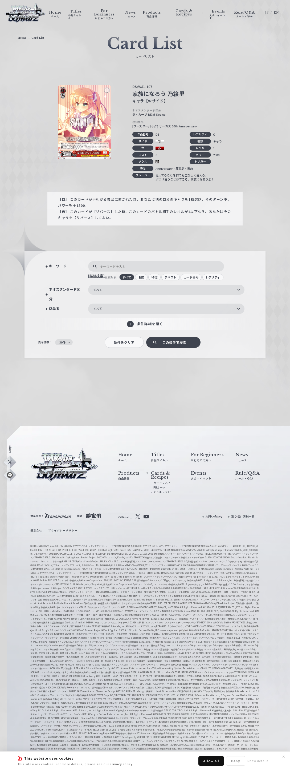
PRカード (159, 487)
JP (267, 12)
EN (276, 12)
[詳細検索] (96, 275)
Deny (235, 761)
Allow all (211, 761)
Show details (258, 761)
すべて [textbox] (98, 289)
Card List (37, 37)
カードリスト (162, 483)
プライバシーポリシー (62, 530)
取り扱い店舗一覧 (243, 516)
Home (22, 37)
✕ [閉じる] (283, 757)
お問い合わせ (214, 516)
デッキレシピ (162, 492)
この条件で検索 (174, 342)
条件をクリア (124, 342)
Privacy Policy (121, 764)
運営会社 (36, 530)
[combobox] (166, 290)
